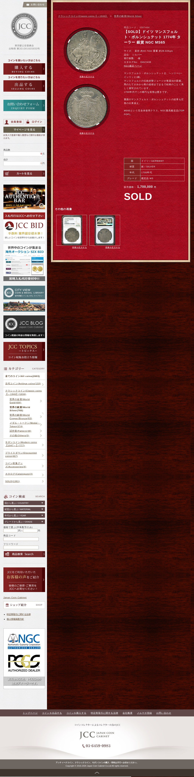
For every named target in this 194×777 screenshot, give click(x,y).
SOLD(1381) (12, 481)
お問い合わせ (163, 713)
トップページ (30, 713)
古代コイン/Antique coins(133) (23, 383)
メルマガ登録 (144, 713)
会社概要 (128, 713)
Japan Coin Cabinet (15, 597)
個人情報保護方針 (15, 619)
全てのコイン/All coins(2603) (22, 376)
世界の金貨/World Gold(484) (20, 401)
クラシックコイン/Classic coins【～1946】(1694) (23, 392)
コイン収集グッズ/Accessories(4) (15, 465)
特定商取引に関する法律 (19, 614)
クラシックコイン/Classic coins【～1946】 (83, 16)
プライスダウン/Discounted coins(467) (21, 454)
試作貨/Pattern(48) (20, 431)
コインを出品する (52, 713)
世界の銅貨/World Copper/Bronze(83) (21, 416)
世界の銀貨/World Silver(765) (20, 409)
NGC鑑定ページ (133, 66)
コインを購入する (76, 713)
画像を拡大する (87, 77)
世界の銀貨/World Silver (128, 16)
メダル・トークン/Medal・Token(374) (25, 424)
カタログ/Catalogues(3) (19, 474)
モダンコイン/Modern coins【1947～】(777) (21, 444)
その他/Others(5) (19, 435)
